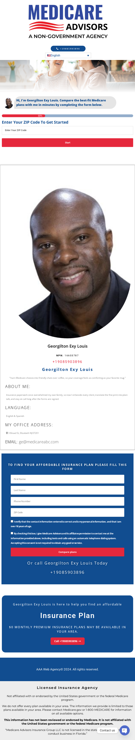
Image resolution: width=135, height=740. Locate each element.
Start (67, 142)
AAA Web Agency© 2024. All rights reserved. (67, 669)
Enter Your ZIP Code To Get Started (35, 122)
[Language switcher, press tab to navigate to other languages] (68, 55)
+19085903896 (68, 362)
